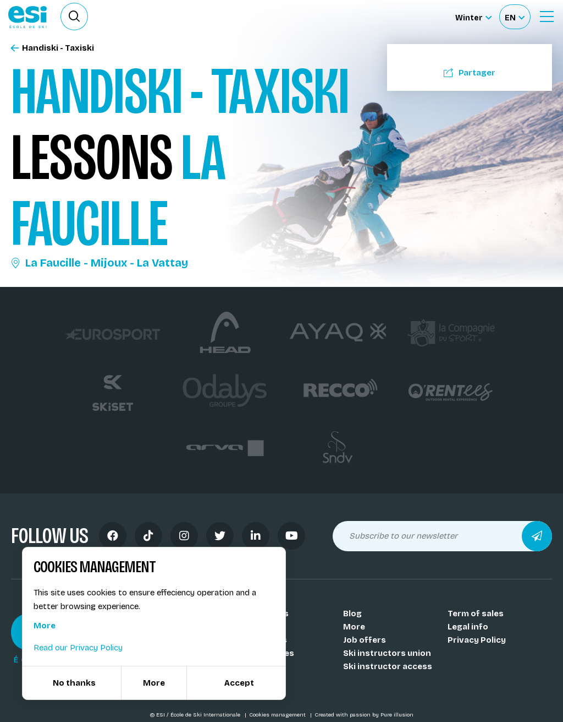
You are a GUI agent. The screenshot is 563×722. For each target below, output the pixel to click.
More (354, 627)
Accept (239, 683)
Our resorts (263, 640)
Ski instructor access (387, 666)
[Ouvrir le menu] (546, 16)
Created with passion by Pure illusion (363, 715)
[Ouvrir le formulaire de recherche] (74, 16)
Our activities (266, 653)
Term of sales (476, 613)
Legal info (468, 627)
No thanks (74, 683)
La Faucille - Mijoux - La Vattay (99, 262)
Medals (254, 666)
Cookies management (278, 715)
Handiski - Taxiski (52, 48)
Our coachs (262, 627)
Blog (352, 613)
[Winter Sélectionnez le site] (473, 16)
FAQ (247, 680)
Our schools (264, 613)
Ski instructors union (387, 653)
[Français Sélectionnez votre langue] (514, 16)
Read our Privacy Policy (78, 648)
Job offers (364, 640)
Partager (469, 73)
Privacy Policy (477, 640)
